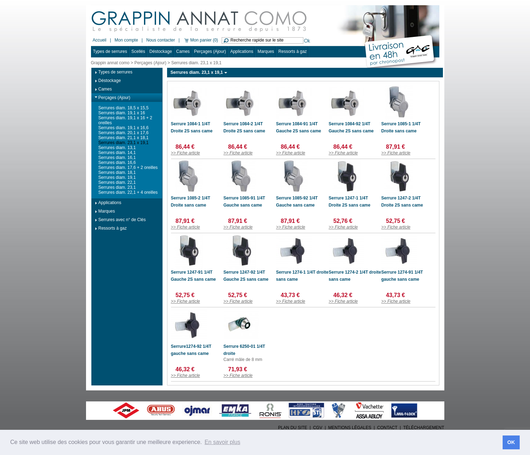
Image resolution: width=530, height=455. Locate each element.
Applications (241, 51)
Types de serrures (110, 51)
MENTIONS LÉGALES (349, 427)
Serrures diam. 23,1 (117, 187)
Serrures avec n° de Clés (122, 219)
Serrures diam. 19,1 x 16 (121, 112)
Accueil (100, 40)
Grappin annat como (110, 62)
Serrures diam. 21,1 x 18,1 (123, 137)
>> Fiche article (185, 152)
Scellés (138, 51)
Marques (265, 51)
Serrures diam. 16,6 (117, 162)
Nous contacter (160, 40)
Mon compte (126, 40)
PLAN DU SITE (292, 427)
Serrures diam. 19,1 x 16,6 (123, 127)
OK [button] (511, 442)
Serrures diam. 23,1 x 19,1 (123, 142)
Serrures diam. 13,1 (117, 147)
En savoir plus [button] (222, 442)
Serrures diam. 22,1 (117, 182)
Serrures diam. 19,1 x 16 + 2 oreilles (125, 120)
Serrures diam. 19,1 (117, 177)
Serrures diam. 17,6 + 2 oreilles (128, 167)
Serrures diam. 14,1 (117, 152)
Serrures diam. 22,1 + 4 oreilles (128, 192)
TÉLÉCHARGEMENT (423, 427)
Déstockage (160, 51)
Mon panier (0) (200, 40)
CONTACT (387, 427)
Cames (183, 51)
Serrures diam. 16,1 (117, 157)
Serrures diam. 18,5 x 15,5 (123, 107)
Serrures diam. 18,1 (117, 172)
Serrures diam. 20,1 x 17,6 (123, 132)
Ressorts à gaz (292, 51)
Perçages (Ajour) (210, 51)
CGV (317, 427)
